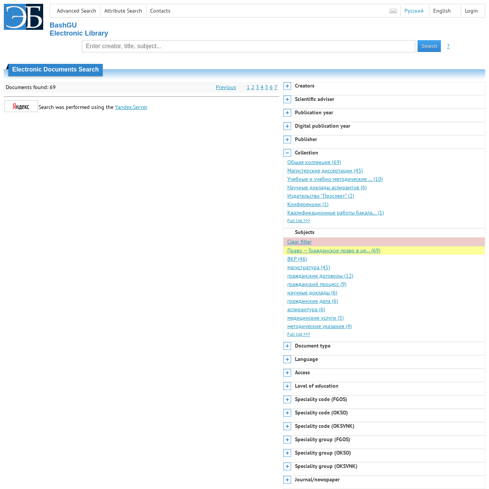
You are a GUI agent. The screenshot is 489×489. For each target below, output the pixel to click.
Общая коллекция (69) (314, 162)
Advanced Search (76, 10)
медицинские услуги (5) (315, 317)
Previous (226, 87)
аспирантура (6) (306, 309)
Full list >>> (298, 220)
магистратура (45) (308, 267)
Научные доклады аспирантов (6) (327, 187)
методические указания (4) (319, 326)
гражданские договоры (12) (320, 275)
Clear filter (299, 241)
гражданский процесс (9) (317, 284)
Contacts (160, 10)
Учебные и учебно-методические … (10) (335, 178)
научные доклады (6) (312, 292)
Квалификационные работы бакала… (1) (335, 212)
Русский (414, 10)
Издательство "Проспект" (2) (320, 195)
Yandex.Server (131, 107)
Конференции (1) (308, 204)
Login (471, 10)
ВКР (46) (297, 258)
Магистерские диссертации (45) (325, 170)
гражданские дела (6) (312, 300)
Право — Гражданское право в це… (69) (334, 250)
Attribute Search (123, 10)
